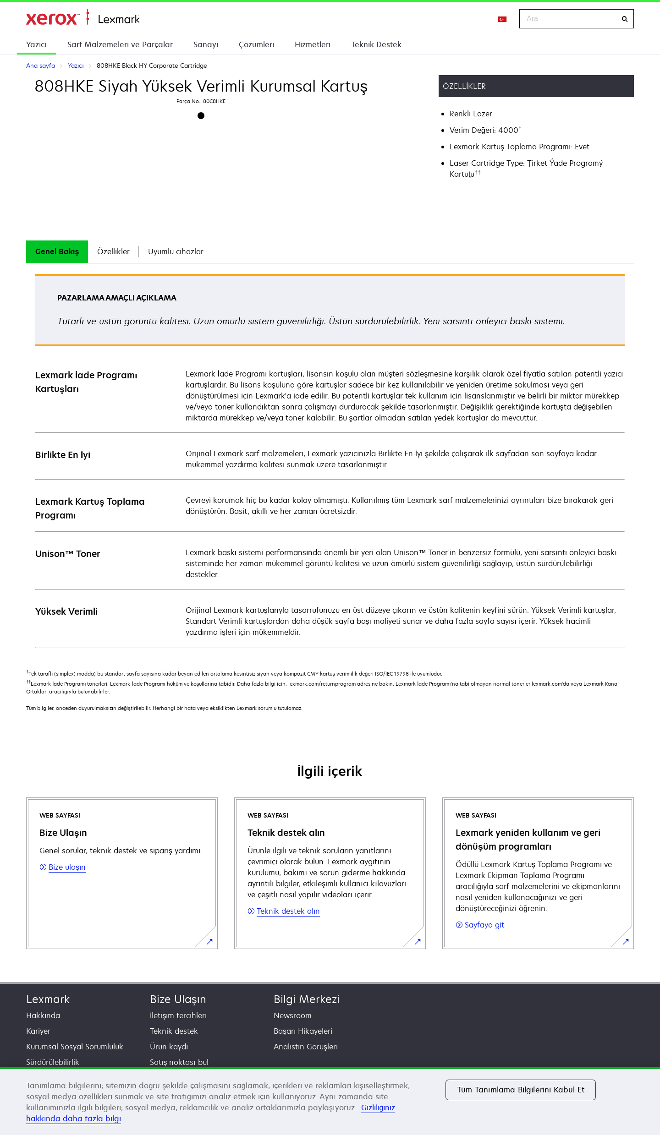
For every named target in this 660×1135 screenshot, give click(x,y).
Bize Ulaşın (178, 999)
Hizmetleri (312, 44)
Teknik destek (174, 1031)
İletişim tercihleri (178, 1015)
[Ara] (625, 19)
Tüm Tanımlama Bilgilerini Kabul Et (520, 1090)
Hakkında (43, 1015)
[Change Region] (503, 19)
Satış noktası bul (179, 1062)
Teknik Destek (376, 44)
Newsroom (293, 1015)
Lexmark (48, 999)
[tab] (57, 251)
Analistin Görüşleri (306, 1047)
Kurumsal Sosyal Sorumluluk (74, 1047)
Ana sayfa (82, 17)
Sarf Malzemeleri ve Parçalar (120, 44)
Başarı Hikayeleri (303, 1031)
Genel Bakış (57, 251)
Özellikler (113, 251)
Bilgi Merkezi (307, 999)
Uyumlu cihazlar (176, 251)
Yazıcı (36, 44)
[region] (330, 1101)
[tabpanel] (330, 460)
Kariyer (38, 1031)
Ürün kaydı (169, 1047)
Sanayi (205, 44)
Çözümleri (256, 44)
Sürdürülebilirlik (52, 1062)
